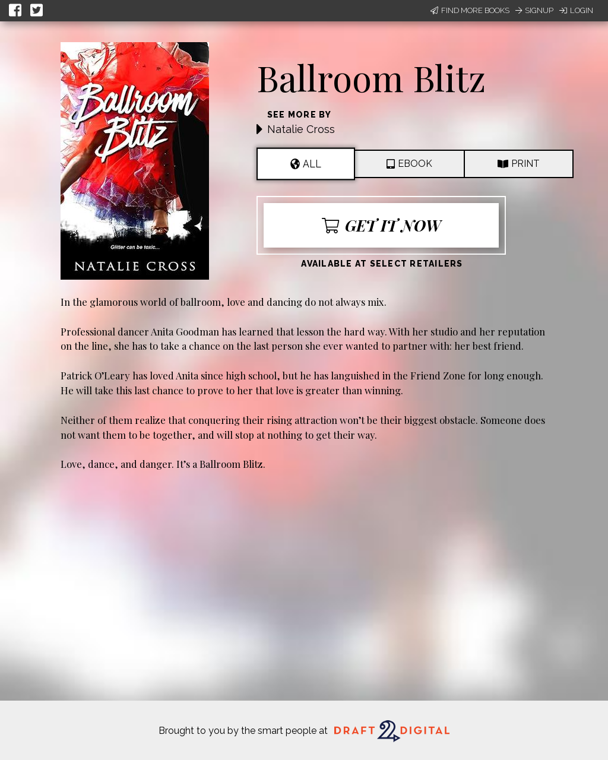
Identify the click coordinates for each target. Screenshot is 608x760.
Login (576, 10)
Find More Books (469, 10)
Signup (534, 10)
